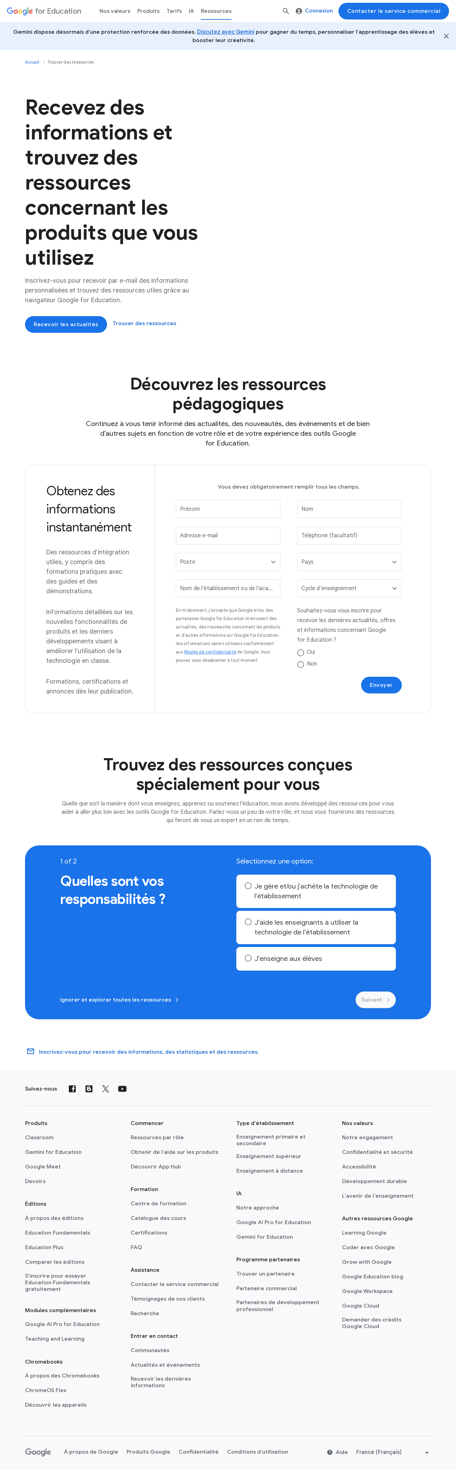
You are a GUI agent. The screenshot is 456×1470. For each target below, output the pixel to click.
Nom (307, 509)
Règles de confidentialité (210, 651)
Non (312, 663)
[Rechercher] (286, 11)
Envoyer (381, 685)
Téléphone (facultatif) (329, 535)
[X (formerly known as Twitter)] (105, 1089)
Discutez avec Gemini (225, 32)
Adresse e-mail (199, 535)
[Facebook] (72, 1089)
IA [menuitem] (191, 11)
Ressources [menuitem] (216, 11)
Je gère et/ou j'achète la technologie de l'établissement (316, 891)
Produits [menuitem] (148, 11)
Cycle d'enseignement (329, 588)
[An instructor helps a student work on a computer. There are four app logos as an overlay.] (288, 211)
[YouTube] (122, 1089)
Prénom (190, 509)
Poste (187, 562)
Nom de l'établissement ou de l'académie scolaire (227, 588)
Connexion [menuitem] (314, 10)
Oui (311, 652)
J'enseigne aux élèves (288, 958)
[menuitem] (174, 11)
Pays (307, 562)
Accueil (32, 62)
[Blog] (89, 1089)
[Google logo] (38, 1452)
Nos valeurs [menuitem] (114, 11)
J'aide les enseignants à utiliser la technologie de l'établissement (306, 927)
